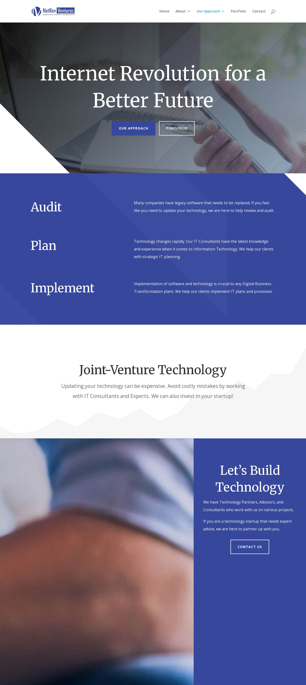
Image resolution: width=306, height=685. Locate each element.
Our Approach (208, 11)
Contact (259, 11)
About (180, 11)
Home (164, 11)
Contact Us (250, 546)
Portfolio (238, 11)
